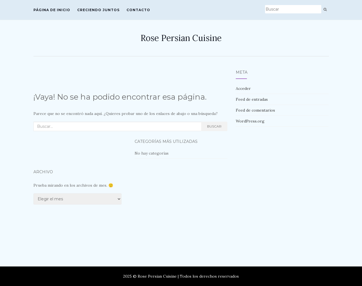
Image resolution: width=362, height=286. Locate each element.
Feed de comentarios (255, 110)
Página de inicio (51, 10)
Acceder (243, 88)
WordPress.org (250, 121)
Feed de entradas (252, 99)
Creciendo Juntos (98, 10)
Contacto (138, 10)
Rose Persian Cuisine (181, 38)
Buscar (214, 126)
